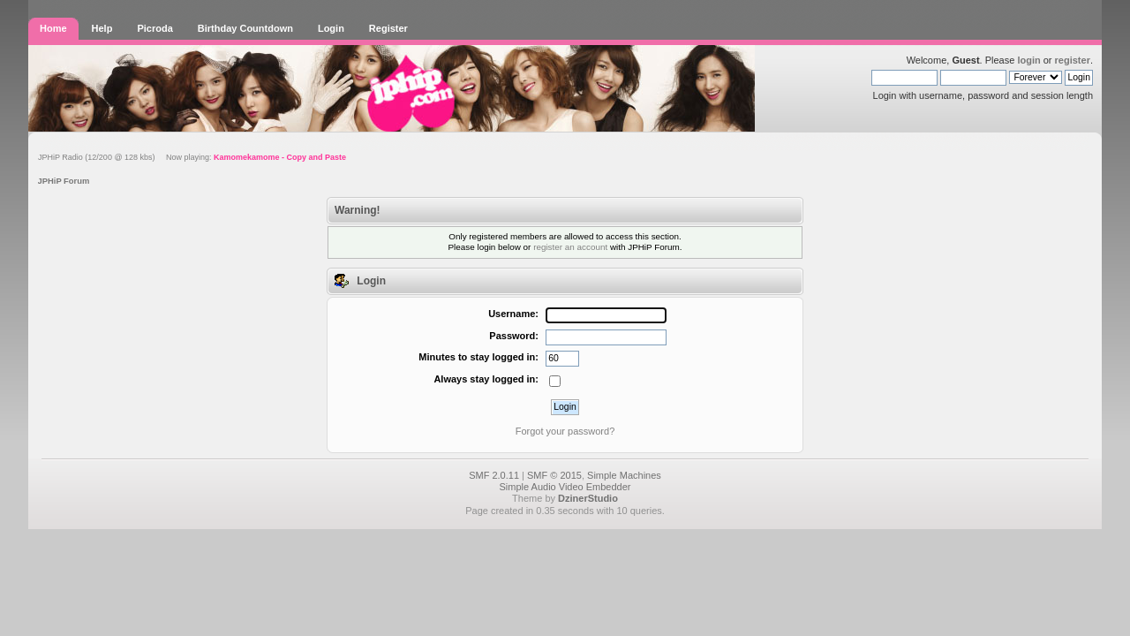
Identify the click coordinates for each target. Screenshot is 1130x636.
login (1028, 60)
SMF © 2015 (554, 475)
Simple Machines (624, 475)
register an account (570, 247)
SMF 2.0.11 (494, 475)
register (1072, 60)
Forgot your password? (565, 431)
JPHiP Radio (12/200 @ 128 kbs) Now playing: (192, 157)
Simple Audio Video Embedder (564, 486)
